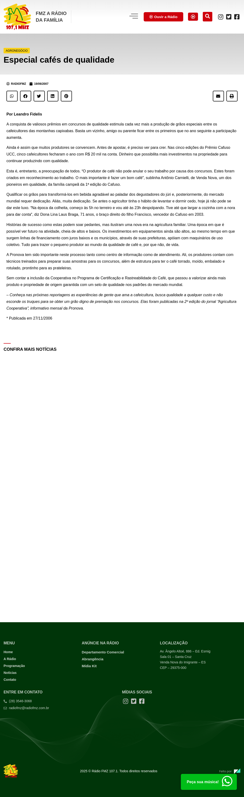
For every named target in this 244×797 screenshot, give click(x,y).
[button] (12, 96)
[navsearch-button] (207, 16)
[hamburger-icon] (128, 16)
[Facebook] (236, 16)
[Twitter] (228, 16)
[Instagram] (220, 16)
